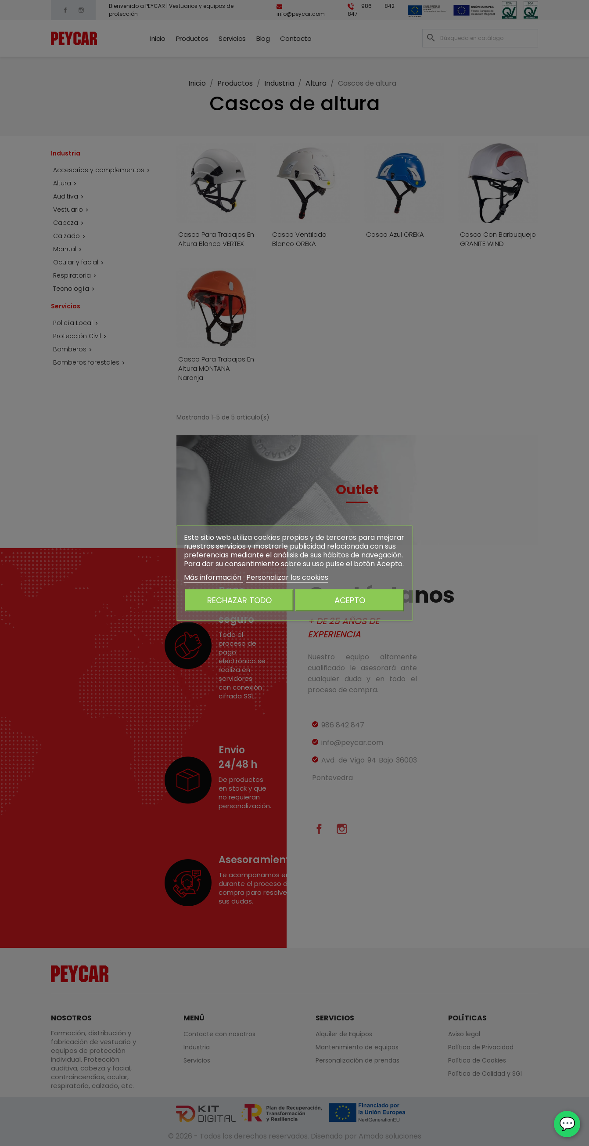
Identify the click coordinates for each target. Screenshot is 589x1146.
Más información (213, 577)
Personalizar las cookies (287, 577)
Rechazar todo (239, 599)
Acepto (349, 599)
